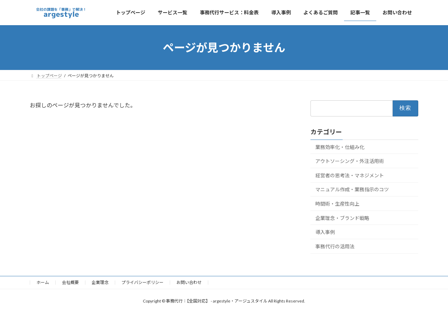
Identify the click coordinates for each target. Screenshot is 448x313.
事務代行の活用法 (335, 246)
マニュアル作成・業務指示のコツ (352, 190)
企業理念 (100, 282)
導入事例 (325, 232)
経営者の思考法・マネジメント (349, 175)
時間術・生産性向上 (337, 204)
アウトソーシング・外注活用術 (349, 161)
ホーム (42, 282)
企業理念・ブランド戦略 (342, 218)
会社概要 (70, 282)
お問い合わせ (189, 282)
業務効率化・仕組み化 (339, 147)
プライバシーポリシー (142, 282)
